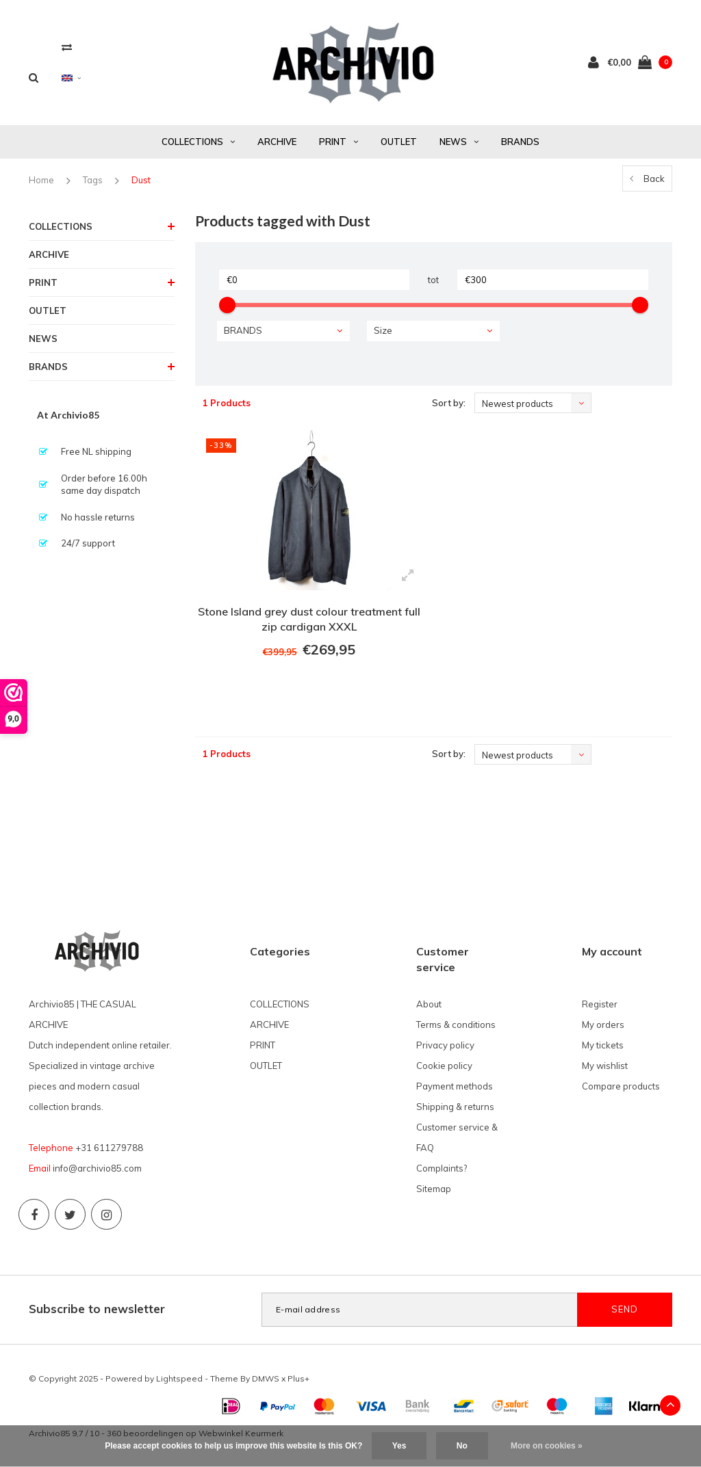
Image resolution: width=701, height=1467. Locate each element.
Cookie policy (444, 1065)
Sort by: (449, 402)
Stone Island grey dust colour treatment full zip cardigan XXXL (309, 619)
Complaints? (441, 1168)
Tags (93, 179)
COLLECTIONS (198, 141)
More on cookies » (547, 1446)
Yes (399, 1446)
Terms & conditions (456, 1024)
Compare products (621, 1086)
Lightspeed (179, 1378)
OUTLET (399, 141)
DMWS (265, 1378)
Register (599, 1004)
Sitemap (433, 1188)
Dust (141, 179)
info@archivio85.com (97, 1168)
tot (433, 279)
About (429, 1004)
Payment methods (454, 1086)
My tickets (603, 1045)
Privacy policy (445, 1045)
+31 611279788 (109, 1147)
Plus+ (298, 1378)
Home (41, 179)
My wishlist (605, 1065)
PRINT (338, 141)
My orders (603, 1024)
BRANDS (520, 141)
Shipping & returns (455, 1106)
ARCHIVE (276, 141)
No (462, 1446)
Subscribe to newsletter (97, 1308)
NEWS (459, 141)
